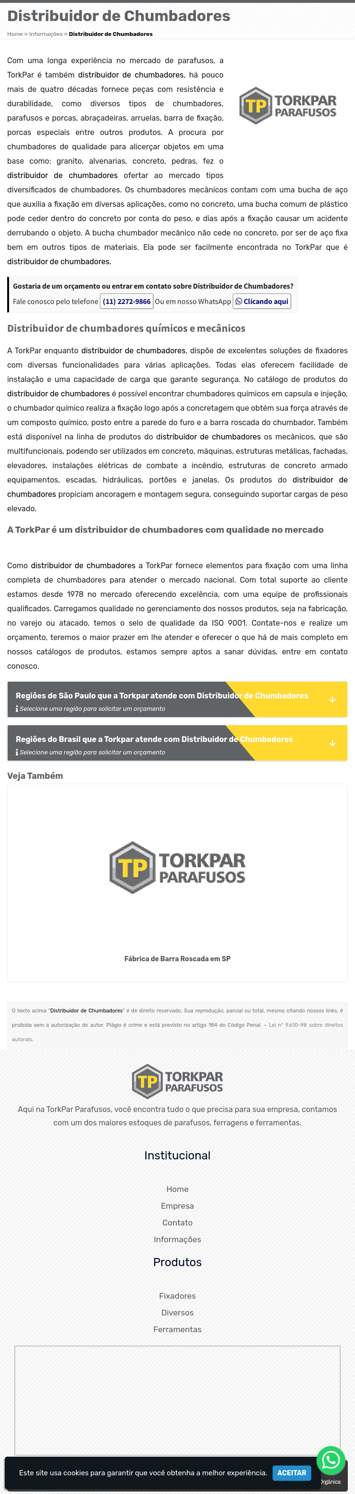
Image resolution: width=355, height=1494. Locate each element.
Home (177, 1189)
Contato (177, 1222)
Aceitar (292, 1473)
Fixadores (177, 1296)
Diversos (177, 1312)
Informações (177, 1239)
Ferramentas (177, 1329)
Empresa (177, 1206)
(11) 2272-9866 (127, 301)
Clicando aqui (262, 301)
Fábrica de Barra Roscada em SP (177, 959)
